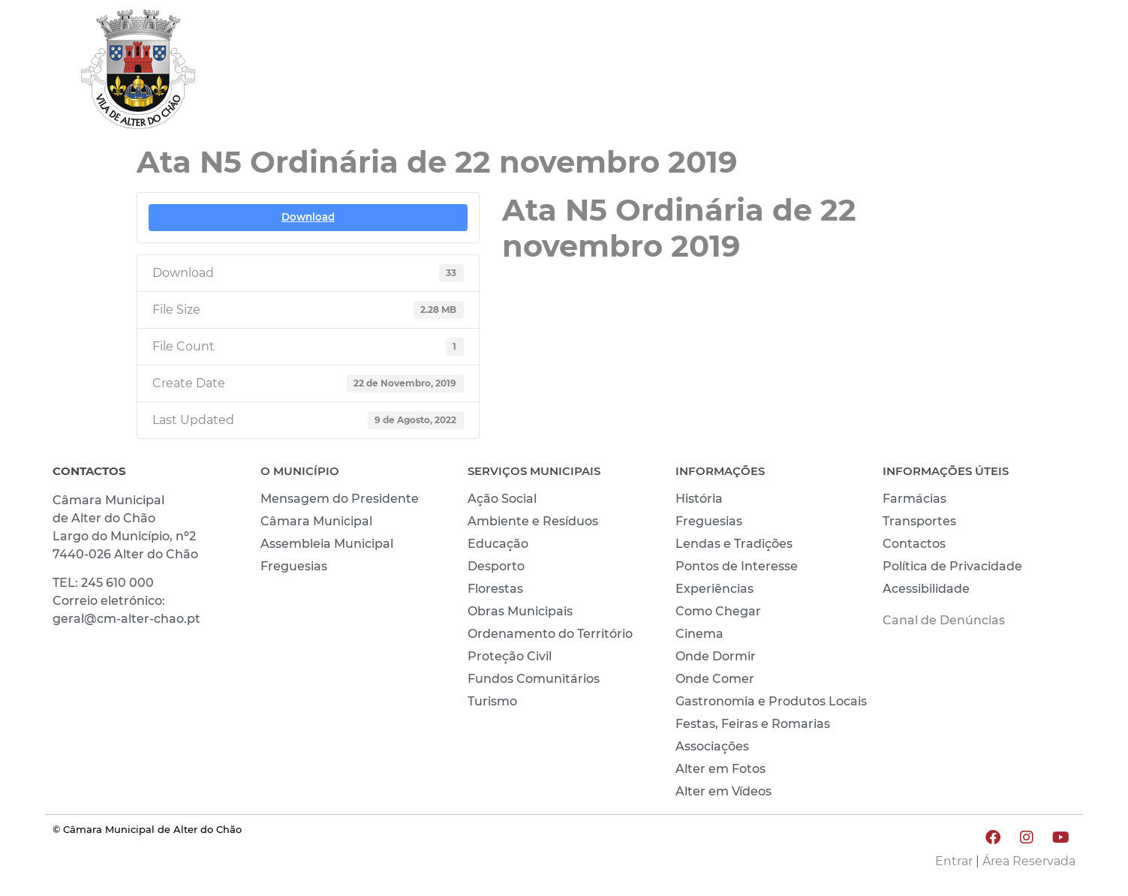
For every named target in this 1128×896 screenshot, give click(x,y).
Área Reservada (1028, 861)
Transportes (919, 521)
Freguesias (293, 566)
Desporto (496, 566)
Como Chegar (718, 611)
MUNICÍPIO (749, 72)
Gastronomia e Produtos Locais (771, 701)
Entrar (954, 861)
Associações (712, 746)
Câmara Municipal (316, 521)
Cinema (699, 634)
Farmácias (914, 499)
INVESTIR (1035, 72)
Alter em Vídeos (723, 791)
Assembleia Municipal (326, 544)
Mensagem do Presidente (339, 499)
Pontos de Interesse (736, 566)
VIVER (840, 72)
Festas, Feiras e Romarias (752, 724)
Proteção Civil (510, 656)
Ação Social (502, 499)
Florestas (495, 589)
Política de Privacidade (952, 566)
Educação (498, 544)
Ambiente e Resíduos (533, 521)
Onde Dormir (715, 656)
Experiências (714, 589)
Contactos (914, 544)
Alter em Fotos (720, 769)
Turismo (492, 701)
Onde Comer (714, 679)
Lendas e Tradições (734, 544)
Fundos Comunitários (534, 679)
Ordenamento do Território (550, 634)
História (699, 499)
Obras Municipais (520, 611)
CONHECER (933, 72)
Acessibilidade (926, 589)
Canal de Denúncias (944, 620)
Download (308, 217)
